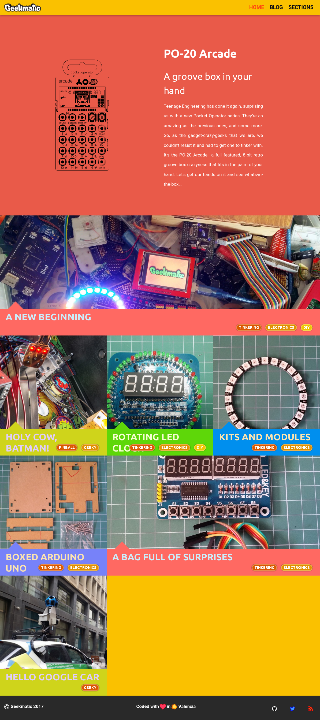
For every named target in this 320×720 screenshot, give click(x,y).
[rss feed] (310, 707)
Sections (301, 7)
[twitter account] (292, 707)
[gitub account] (274, 707)
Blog (276, 7)
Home (256, 7)
